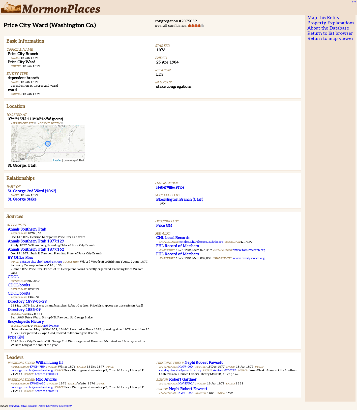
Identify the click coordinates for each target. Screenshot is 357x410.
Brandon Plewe (17, 406)
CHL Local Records (172, 238)
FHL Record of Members (177, 246)
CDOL (13, 277)
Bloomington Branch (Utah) (179, 199)
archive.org (51, 326)
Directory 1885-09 (24, 310)
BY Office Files (20, 257)
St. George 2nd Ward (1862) (32, 191)
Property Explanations (330, 23)
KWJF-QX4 (186, 367)
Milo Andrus (46, 379)
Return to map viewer (330, 38)
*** (353, 2)
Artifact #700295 (224, 370)
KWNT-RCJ (186, 383)
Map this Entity (323, 17)
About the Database (328, 28)
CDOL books (19, 285)
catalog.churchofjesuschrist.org (41, 262)
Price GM (16, 337)
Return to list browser (330, 33)
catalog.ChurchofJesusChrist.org (201, 242)
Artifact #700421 (46, 374)
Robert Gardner (183, 379)
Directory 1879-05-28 (27, 301)
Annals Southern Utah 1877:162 (36, 249)
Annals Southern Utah (27, 229)
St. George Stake (22, 199)
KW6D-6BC (38, 383)
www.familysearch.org (249, 250)
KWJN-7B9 (37, 367)
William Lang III (49, 362)
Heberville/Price (170, 187)
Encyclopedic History (26, 321)
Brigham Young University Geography (49, 406)
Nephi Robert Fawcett (203, 362)
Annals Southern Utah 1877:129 (36, 241)
